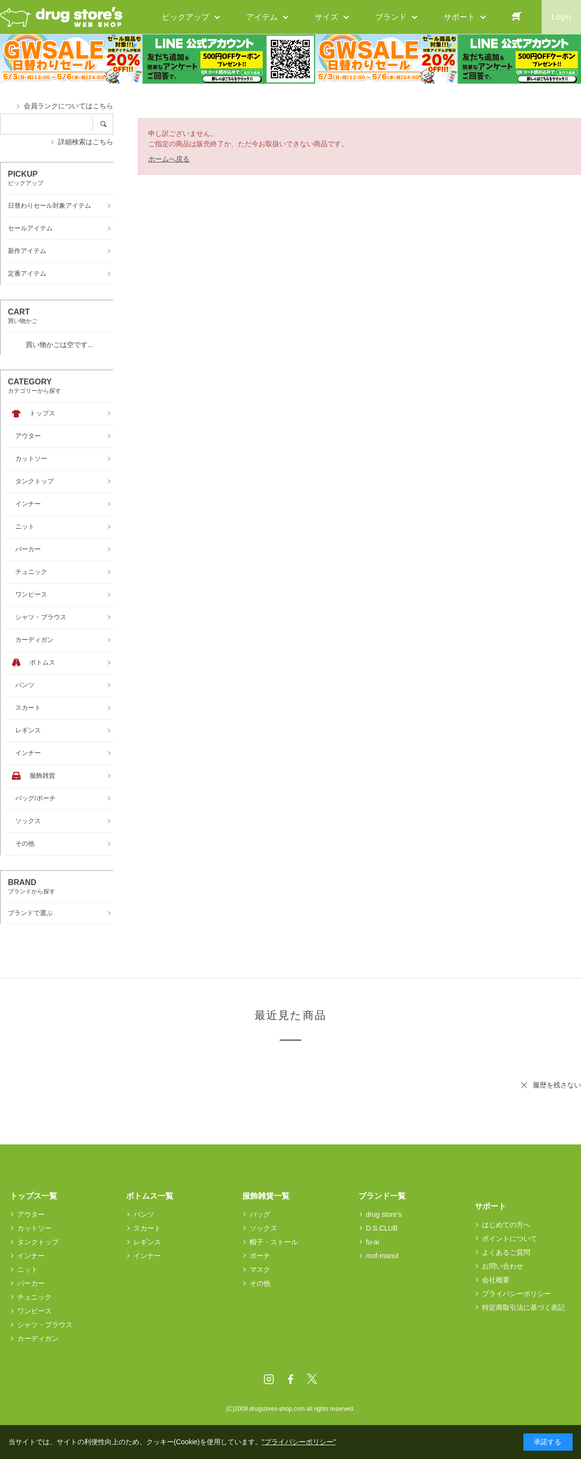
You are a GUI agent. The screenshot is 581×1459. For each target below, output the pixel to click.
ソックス (263, 1228)
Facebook (290, 1379)
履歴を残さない (557, 1085)
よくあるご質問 (506, 1252)
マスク (260, 1269)
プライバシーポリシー (516, 1294)
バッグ (260, 1214)
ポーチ (260, 1256)
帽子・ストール (274, 1242)
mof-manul (382, 1256)
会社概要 (496, 1280)
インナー (31, 1256)
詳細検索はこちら (85, 142)
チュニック (34, 1297)
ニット (27, 1269)
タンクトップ (38, 1242)
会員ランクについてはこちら (68, 106)
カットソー (34, 1228)
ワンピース (34, 1311)
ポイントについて (509, 1238)
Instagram (269, 1379)
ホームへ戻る (169, 159)
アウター (31, 1214)
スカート (147, 1228)
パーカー (31, 1283)
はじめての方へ (506, 1225)
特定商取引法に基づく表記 (523, 1307)
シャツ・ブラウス (44, 1325)
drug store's (384, 1214)
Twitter (312, 1379)
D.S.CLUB (382, 1228)
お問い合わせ (502, 1266)
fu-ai (372, 1242)
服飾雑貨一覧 (266, 1196)
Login (561, 17)
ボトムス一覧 (149, 1196)
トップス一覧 (33, 1196)
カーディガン (38, 1338)
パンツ (143, 1214)
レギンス (147, 1242)
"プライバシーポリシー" (299, 1442)
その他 (260, 1283)
